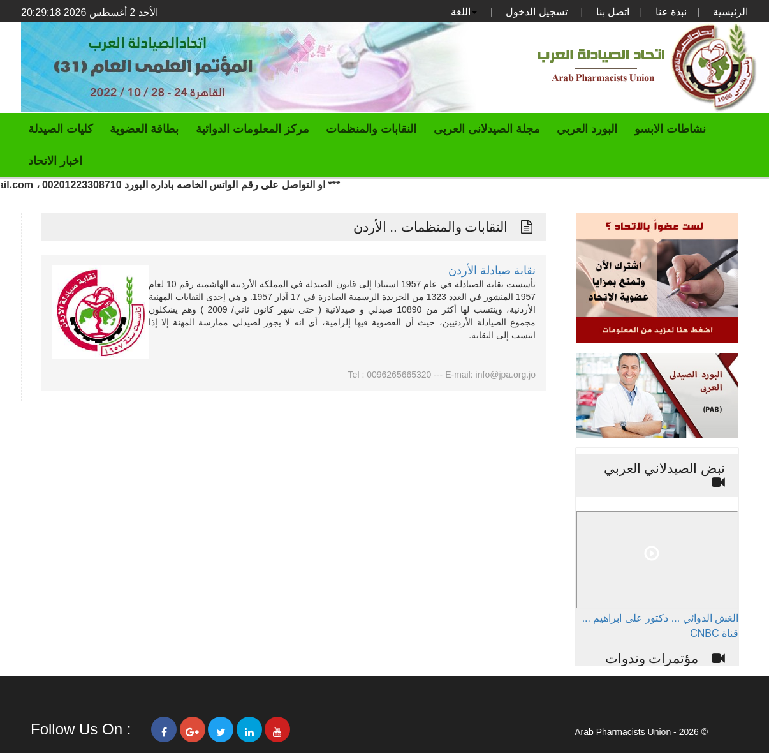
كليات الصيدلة (60, 129)
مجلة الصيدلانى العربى (487, 129)
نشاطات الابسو (670, 129)
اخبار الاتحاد (55, 160)
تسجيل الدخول (536, 11)
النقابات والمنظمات (371, 129)
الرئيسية (730, 11)
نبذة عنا (671, 11)
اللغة (464, 11)
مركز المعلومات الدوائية (252, 129)
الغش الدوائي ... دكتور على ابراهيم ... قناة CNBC (660, 626)
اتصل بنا (612, 11)
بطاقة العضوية (144, 129)
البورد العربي (587, 129)
